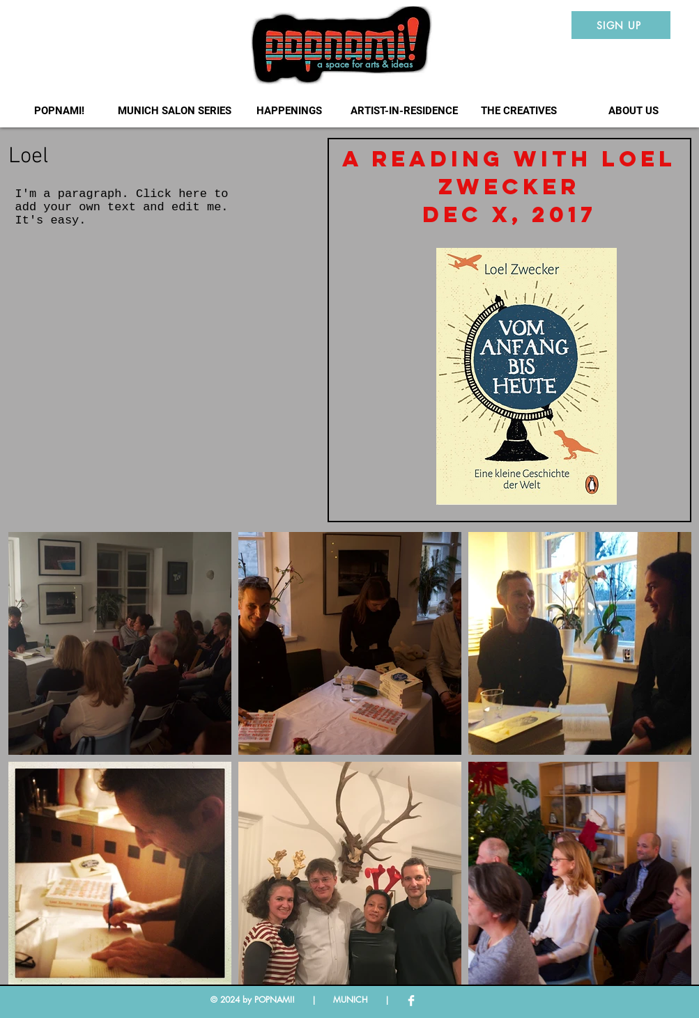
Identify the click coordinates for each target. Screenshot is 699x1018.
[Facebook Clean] (411, 1000)
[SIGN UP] (620, 25)
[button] (174, 110)
